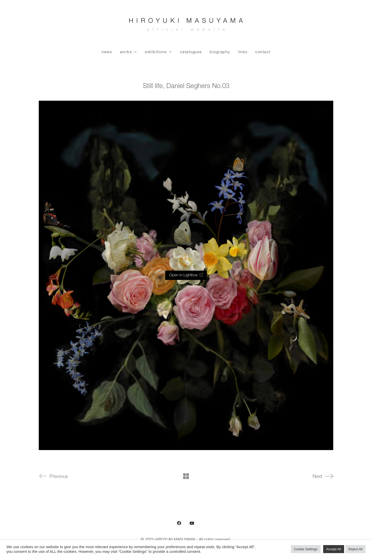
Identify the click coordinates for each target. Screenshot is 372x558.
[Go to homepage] (186, 26)
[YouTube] (192, 523)
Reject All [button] (355, 549)
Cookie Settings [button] (305, 549)
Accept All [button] (333, 549)
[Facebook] (179, 523)
